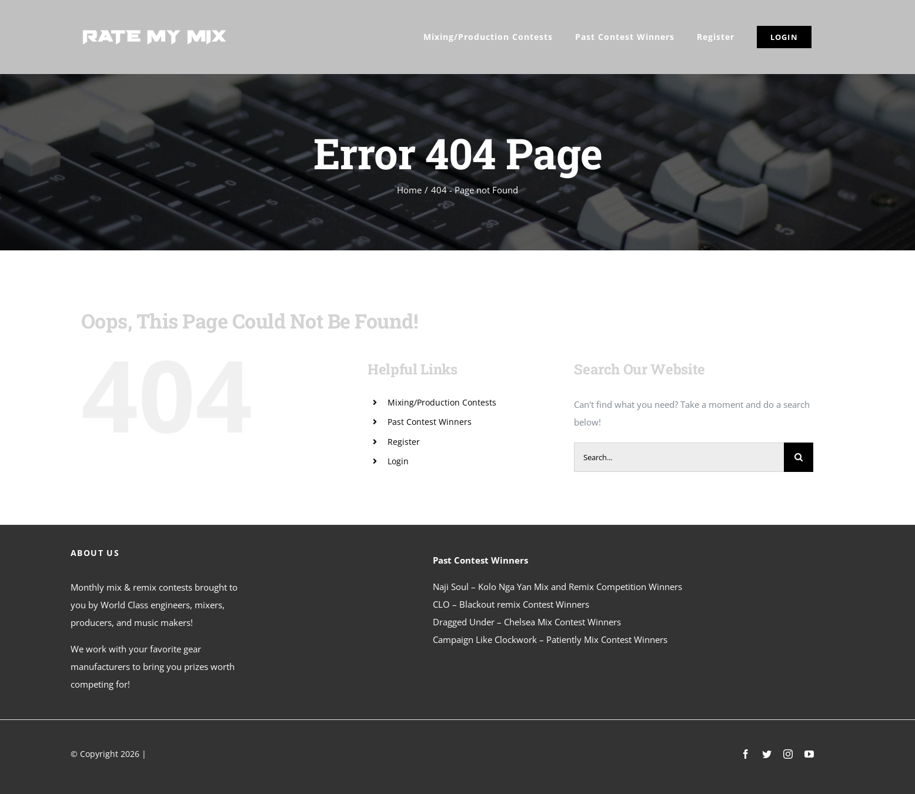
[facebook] (745, 754)
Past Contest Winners (430, 421)
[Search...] (679, 457)
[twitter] (767, 754)
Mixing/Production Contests (442, 402)
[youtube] (809, 754)
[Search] (798, 457)
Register (404, 441)
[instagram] (788, 754)
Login (398, 461)
